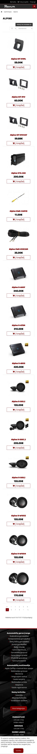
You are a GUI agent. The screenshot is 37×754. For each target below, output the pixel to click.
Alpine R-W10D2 (18, 516)
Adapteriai (19, 685)
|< (7, 607)
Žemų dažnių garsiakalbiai (19, 642)
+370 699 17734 (18, 729)
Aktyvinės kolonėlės (19, 698)
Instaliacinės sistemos (19, 700)
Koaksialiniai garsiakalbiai (19, 636)
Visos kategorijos (18, 708)
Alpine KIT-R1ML (18, 59)
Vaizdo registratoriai (19, 687)
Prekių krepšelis (23, 2)
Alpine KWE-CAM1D (18, 211)
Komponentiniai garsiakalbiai (19, 639)
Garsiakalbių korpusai (19, 652)
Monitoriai (19, 674)
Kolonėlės (19, 695)
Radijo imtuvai (19, 647)
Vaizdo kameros (19, 679)
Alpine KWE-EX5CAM (18, 249)
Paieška (13, 2)
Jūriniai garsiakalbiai (19, 644)
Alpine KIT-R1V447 (18, 135)
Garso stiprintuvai (19, 650)
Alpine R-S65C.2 (18, 440)
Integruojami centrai (19, 676)
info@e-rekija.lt (19, 722)
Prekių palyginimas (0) (24, 24)
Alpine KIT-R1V (18, 97)
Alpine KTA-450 (18, 173)
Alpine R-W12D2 (18, 592)
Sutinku (18, 750)
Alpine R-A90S (18, 363)
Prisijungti (33, 2)
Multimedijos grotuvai (19, 671)
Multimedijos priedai (19, 682)
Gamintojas (8, 12)
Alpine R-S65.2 (18, 402)
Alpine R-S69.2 (18, 478)
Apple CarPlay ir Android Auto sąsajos (19, 668)
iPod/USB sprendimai (19, 658)
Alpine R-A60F (18, 287)
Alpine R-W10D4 (18, 554)
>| (28, 610)
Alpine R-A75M (18, 325)
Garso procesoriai (19, 661)
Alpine (15, 12)
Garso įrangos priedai (19, 655)
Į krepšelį (18, 67)
